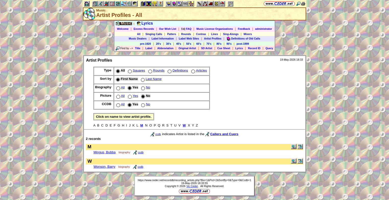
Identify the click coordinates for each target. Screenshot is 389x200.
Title (137, 48)
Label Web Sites (189, 38)
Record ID (254, 48)
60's (198, 43)
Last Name (151, 79)
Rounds (186, 34)
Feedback (244, 28)
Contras (201, 34)
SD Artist (206, 48)
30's (168, 43)
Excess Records (143, 28)
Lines (214, 34)
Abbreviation (165, 48)
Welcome (123, 28)
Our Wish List (167, 28)
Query (269, 48)
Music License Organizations (214, 28)
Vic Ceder (192, 186)
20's (158, 43)
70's (208, 43)
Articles (198, 70)
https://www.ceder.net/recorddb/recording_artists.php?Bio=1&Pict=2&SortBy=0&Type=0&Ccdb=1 (194, 180)
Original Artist (187, 48)
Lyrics (239, 48)
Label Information (163, 38)
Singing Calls (153, 34)
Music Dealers (138, 38)
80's (218, 43)
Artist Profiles (213, 38)
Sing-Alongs (231, 34)
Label (148, 48)
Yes (132, 96)
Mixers (248, 34)
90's (229, 43)
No (145, 87)
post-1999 (243, 43)
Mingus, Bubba (105, 152)
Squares (136, 70)
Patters (171, 34)
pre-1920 (145, 43)
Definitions (177, 70)
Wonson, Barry (104, 166)
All (138, 34)
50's (188, 43)
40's (178, 43)
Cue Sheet (223, 48)
